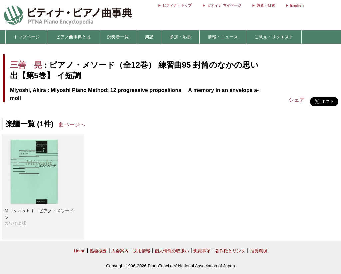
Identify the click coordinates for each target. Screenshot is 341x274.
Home (79, 250)
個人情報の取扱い (172, 250)
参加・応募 (180, 36)
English (297, 5)
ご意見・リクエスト (273, 36)
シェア (297, 100)
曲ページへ (72, 124)
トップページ (27, 36)
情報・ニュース (223, 36)
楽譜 (149, 36)
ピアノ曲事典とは (73, 36)
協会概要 (98, 250)
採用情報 (141, 250)
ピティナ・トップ (177, 5)
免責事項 (202, 250)
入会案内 (120, 250)
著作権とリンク (230, 250)
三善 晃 (26, 64)
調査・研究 (266, 5)
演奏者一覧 (118, 36)
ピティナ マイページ (224, 5)
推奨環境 (258, 250)
